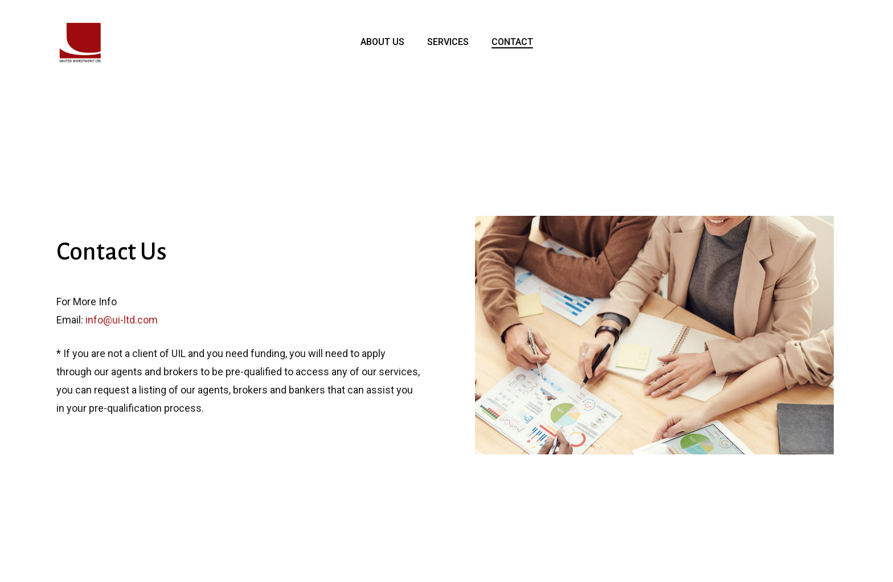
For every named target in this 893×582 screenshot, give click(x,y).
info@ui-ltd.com (121, 320)
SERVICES (448, 42)
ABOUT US (382, 42)
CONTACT (512, 42)
